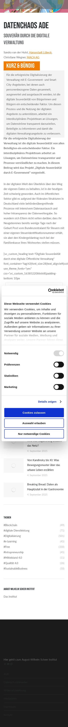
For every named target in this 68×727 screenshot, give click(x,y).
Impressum (10, 706)
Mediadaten (10, 698)
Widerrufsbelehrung (15, 690)
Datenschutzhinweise (15, 682)
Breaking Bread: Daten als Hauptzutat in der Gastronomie (45, 486)
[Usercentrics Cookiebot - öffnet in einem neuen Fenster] (48, 291)
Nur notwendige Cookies (34, 433)
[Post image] (14, 441)
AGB (6, 674)
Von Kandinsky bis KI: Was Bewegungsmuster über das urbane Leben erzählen (43, 465)
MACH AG (33, 57)
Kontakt (8, 715)
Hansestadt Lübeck (40, 52)
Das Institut (10, 596)
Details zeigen (47, 401)
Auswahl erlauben (34, 423)
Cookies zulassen (34, 412)
